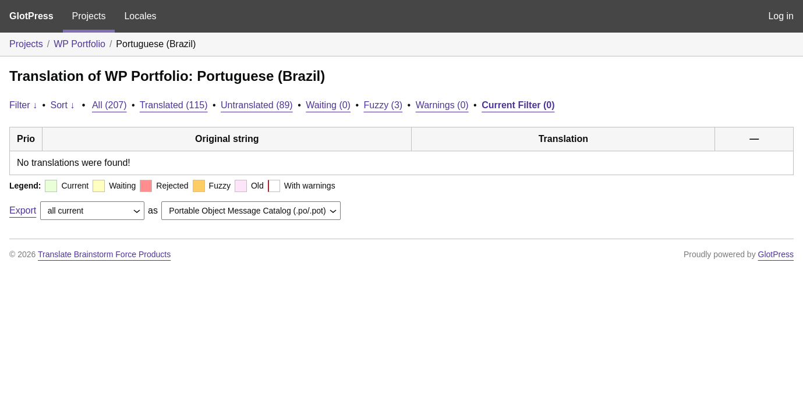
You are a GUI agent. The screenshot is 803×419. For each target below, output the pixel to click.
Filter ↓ (23, 105)
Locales (140, 16)
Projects (89, 16)
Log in (781, 16)
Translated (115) (174, 105)
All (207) (109, 105)
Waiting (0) (328, 105)
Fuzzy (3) (382, 105)
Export (22, 210)
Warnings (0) (442, 105)
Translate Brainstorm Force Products (104, 254)
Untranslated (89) (257, 105)
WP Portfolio (79, 44)
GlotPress (31, 16)
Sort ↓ (63, 105)
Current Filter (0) (518, 105)
